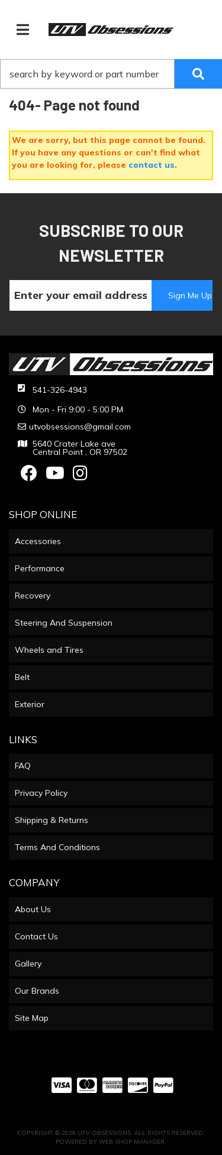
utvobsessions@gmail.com (80, 426)
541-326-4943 (60, 390)
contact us (151, 165)
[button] (111, 74)
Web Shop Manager (132, 1142)
